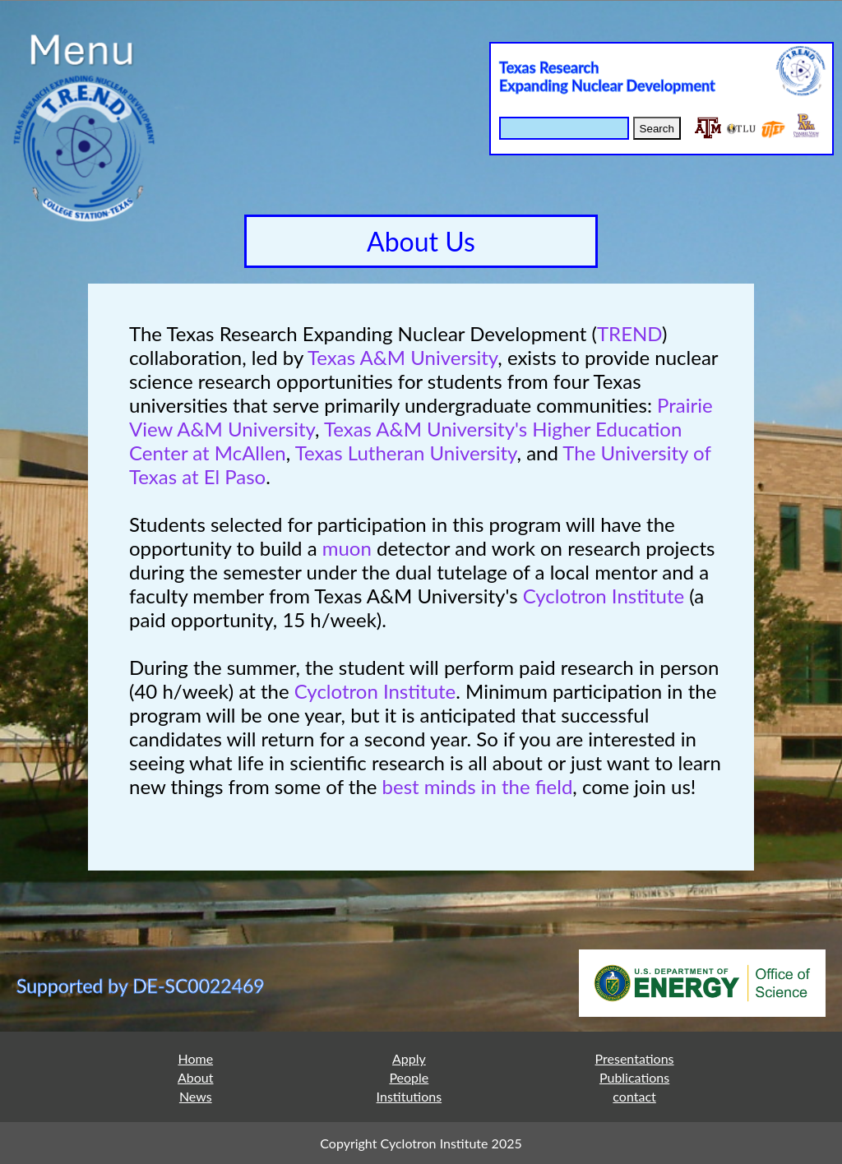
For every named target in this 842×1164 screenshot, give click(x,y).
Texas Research (549, 67)
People (408, 1077)
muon (347, 548)
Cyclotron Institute (603, 595)
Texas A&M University (402, 357)
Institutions (409, 1096)
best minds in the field (477, 786)
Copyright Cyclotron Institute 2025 (420, 1143)
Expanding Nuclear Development (607, 85)
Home (195, 1058)
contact (634, 1096)
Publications (634, 1077)
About (196, 1077)
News (195, 1096)
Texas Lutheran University (406, 452)
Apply (409, 1058)
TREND (629, 333)
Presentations (634, 1058)
